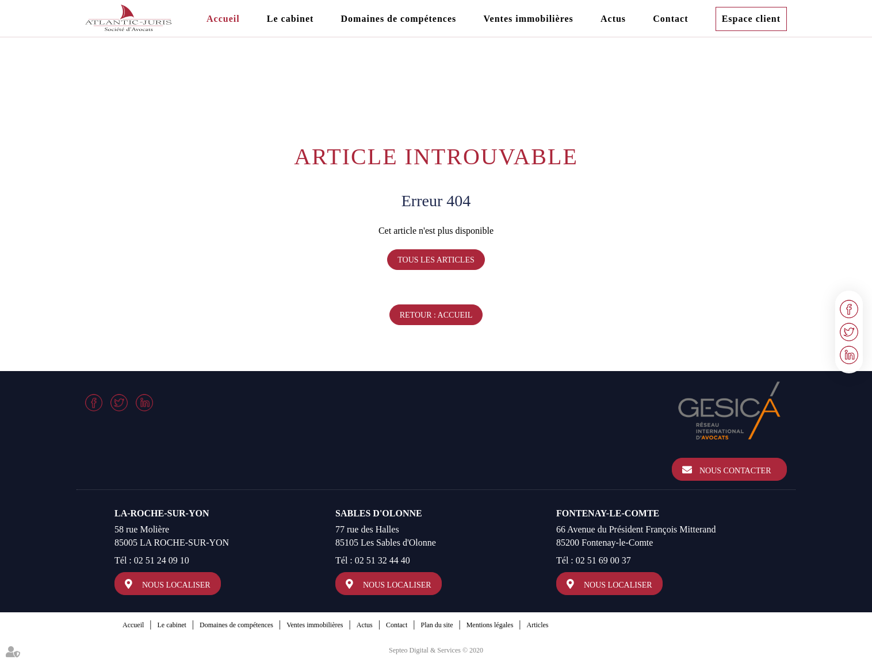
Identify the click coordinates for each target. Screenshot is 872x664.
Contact (670, 19)
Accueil (223, 19)
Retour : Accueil (436, 315)
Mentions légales (490, 625)
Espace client (751, 19)
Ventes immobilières (528, 19)
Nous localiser (176, 585)
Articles (538, 625)
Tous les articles (435, 260)
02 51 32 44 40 (382, 560)
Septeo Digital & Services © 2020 (436, 650)
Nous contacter (735, 470)
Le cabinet (290, 19)
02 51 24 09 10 (161, 560)
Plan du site (436, 625)
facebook (849, 309)
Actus (613, 19)
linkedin (849, 355)
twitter (849, 332)
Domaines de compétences (399, 19)
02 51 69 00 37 (603, 560)
